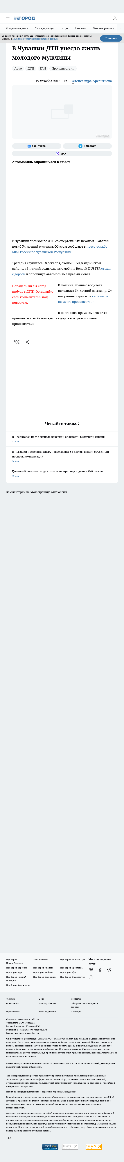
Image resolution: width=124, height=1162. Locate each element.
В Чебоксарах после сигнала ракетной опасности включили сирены (62, 439)
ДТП (31, 68)
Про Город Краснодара (18, 985)
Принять (111, 38)
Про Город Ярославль (71, 967)
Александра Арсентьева (92, 81)
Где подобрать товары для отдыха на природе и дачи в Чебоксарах (62, 473)
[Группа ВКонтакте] (36, 146)
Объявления (12, 1003)
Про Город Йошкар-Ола (72, 959)
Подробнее (27, 1086)
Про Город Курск (15, 972)
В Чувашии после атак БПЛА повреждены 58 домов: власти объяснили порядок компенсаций (62, 457)
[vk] (17, 342)
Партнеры (76, 1011)
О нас (41, 998)
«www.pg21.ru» (31, 1019)
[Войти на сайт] (114, 18)
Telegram (10, 998)
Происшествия (63, 68)
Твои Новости (40, 959)
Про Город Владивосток (72, 976)
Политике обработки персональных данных (34, 38)
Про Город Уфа (68, 972)
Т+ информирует (45, 28)
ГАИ (43, 68)
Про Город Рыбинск (43, 972)
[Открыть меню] (7, 18)
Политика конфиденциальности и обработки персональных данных (41, 1091)
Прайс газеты (13, 1011)
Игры (65, 28)
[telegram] (28, 342)
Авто (18, 68)
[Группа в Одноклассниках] (100, 969)
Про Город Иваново (43, 967)
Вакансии (80, 28)
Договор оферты (47, 1003)
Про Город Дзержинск (44, 976)
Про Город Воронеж (16, 967)
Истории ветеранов (17, 28)
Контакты (76, 998)
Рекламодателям (47, 1011)
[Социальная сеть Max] (62, 153)
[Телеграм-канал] (87, 146)
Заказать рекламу (103, 28)
